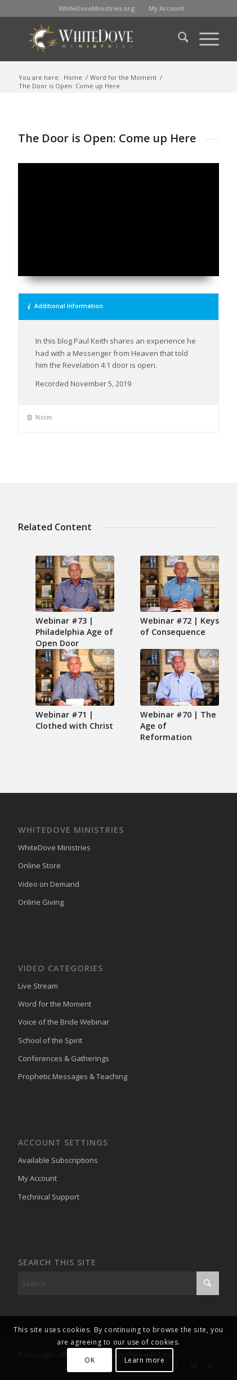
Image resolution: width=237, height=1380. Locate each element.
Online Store (39, 865)
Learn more (144, 1360)
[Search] (178, 38)
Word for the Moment (54, 1004)
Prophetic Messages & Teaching (72, 1076)
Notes (40, 417)
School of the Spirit (50, 1040)
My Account (166, 8)
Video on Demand (48, 884)
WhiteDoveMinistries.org (97, 8)
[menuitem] (97, 8)
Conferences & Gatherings (63, 1058)
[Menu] (203, 38)
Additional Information (65, 306)
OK (89, 1360)
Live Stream (38, 986)
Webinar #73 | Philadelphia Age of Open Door (74, 631)
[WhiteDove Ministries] (98, 38)
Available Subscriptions (58, 1160)
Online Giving (41, 902)
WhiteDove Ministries (54, 847)
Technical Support (48, 1197)
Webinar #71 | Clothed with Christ (74, 720)
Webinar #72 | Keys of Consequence (179, 626)
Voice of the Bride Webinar (63, 1022)
